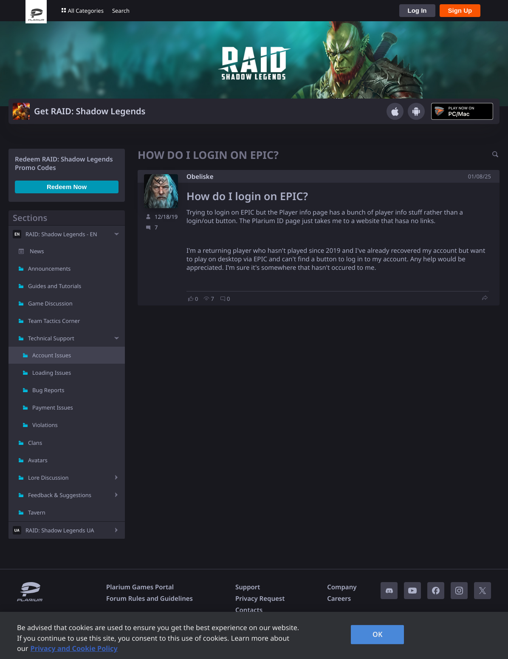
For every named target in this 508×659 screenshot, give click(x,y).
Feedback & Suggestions (59, 495)
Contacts (248, 610)
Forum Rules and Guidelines (149, 598)
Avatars (38, 460)
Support (247, 587)
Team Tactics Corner (54, 321)
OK (378, 634)
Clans (35, 443)
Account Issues (51, 355)
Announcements (49, 268)
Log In (417, 10)
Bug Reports (48, 390)
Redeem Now (67, 186)
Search (121, 10)
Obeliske (199, 177)
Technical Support (51, 338)
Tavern (36, 512)
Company (341, 587)
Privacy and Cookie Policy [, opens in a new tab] (74, 648)
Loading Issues (51, 372)
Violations (45, 425)
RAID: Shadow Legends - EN (61, 234)
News (37, 251)
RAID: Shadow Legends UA (59, 530)
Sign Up (460, 10)
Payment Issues (52, 407)
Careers (339, 598)
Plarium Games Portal (140, 587)
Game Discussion (50, 303)
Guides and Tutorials (54, 286)
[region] (254, 635)
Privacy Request (260, 598)
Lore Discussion (48, 477)
